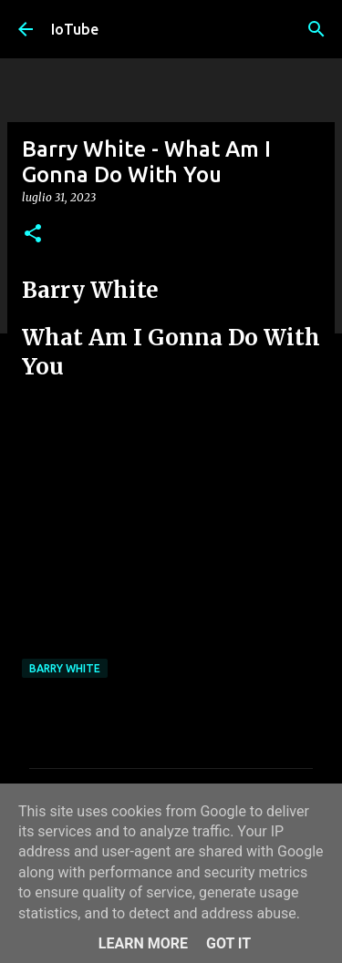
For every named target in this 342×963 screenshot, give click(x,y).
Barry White (64, 668)
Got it (228, 943)
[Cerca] (316, 29)
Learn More (143, 943)
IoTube (74, 29)
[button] (33, 234)
